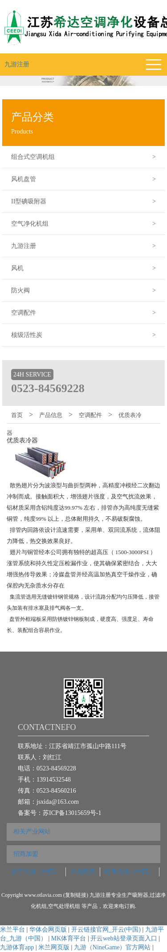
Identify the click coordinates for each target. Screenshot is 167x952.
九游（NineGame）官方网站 (112, 947)
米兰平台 (12, 929)
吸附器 (140, 895)
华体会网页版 (48, 929)
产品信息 (50, 415)
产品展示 (82, 871)
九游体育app (17, 947)
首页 (17, 415)
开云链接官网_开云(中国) (106, 929)
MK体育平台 (68, 938)
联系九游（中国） (130, 871)
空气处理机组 (64, 906)
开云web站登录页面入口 (123, 938)
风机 (88, 268)
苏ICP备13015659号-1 (72, 813)
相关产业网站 (32, 831)
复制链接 (75, 895)
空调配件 (88, 313)
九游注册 (16, 64)
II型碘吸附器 (88, 201)
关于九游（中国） (36, 871)
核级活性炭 (88, 335)
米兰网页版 (53, 947)
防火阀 (88, 291)
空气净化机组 (88, 224)
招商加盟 (25, 854)
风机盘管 (88, 179)
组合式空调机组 (88, 157)
